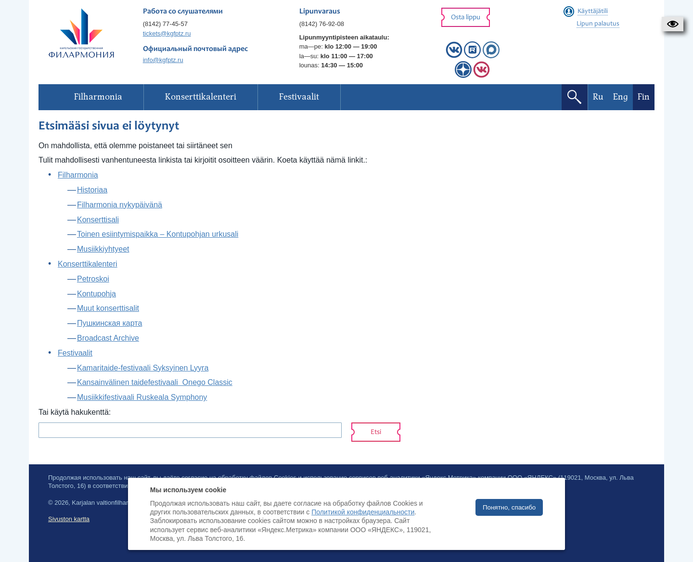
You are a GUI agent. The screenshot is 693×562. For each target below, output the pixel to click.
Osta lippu (465, 17)
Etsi (376, 432)
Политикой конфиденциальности (362, 512)
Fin (644, 96)
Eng (620, 96)
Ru (598, 96)
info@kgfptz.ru (163, 60)
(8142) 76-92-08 (321, 23)
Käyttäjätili (593, 11)
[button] (672, 24)
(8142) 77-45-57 (165, 23)
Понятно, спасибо (509, 507)
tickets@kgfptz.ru (167, 33)
